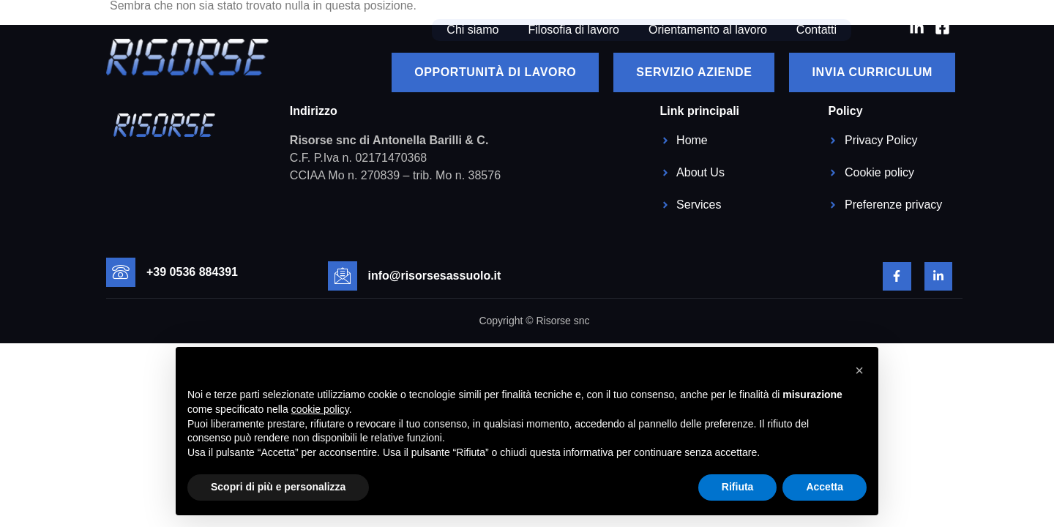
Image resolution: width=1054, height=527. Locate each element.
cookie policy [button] (320, 409)
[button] (859, 370)
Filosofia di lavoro (574, 29)
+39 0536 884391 (192, 272)
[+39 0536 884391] (120, 272)
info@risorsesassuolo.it (434, 275)
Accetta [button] (824, 487)
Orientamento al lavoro (708, 29)
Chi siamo (472, 29)
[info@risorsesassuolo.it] (342, 276)
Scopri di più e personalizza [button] (278, 487)
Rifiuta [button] (738, 487)
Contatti (816, 29)
